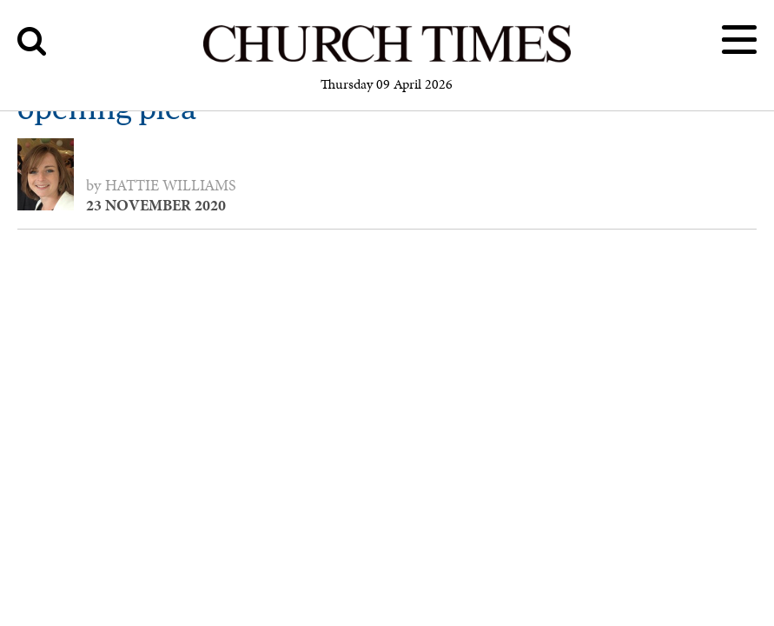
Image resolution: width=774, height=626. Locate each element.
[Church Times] (386, 60)
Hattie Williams (170, 185)
